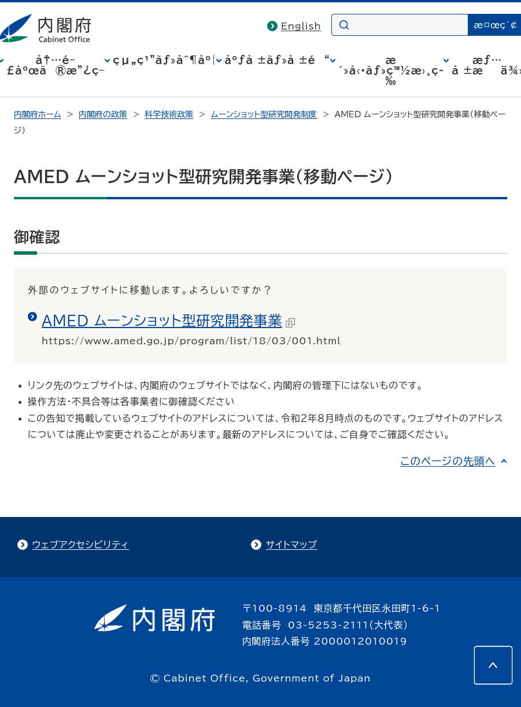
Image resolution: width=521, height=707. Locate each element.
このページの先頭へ (448, 461)
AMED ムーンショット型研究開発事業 (168, 321)
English (301, 26)
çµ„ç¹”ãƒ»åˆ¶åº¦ (164, 60)
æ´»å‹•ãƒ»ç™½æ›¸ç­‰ (391, 70)
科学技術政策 (169, 114)
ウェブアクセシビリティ (80, 544)
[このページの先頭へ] (493, 665)
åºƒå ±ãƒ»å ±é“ (277, 60)
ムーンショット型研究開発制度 (264, 114)
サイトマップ (291, 544)
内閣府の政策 (103, 114)
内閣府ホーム (37, 114)
